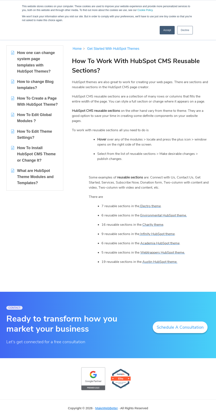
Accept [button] (167, 30)
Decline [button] (185, 30)
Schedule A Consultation (180, 327)
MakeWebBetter (106, 408)
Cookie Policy (145, 10)
